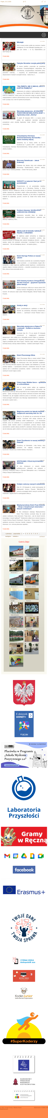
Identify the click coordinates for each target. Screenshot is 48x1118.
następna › (8, 536)
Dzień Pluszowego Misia (26, 355)
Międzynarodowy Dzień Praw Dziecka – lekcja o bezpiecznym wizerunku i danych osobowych (31, 507)
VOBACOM (44, 1107)
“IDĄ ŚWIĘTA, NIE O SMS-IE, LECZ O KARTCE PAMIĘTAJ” (31, 87)
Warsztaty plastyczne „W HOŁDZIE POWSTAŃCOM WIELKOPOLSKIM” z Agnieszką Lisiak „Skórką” (31, 113)
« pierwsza (8, 533)
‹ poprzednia (16, 533)
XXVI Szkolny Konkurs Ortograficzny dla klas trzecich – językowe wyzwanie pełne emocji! (31, 282)
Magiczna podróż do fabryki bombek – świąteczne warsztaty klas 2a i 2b (31, 412)
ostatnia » (16, 536)
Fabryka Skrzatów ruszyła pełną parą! (31, 63)
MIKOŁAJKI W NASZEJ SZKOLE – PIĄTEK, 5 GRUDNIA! (29, 232)
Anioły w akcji (22, 305)
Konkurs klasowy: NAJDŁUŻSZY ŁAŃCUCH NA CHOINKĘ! (29, 211)
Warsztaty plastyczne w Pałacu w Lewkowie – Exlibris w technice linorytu (29, 328)
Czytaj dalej (6, 56)
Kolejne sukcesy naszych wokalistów (31, 484)
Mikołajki (20, 42)
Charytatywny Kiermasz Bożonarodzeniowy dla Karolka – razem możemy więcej (29, 137)
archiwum (42, 536)
